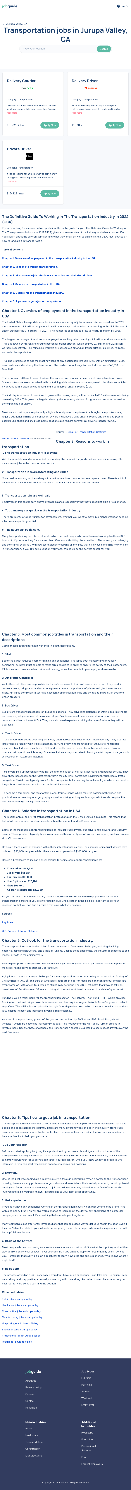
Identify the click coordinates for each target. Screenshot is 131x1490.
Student (85, 1391)
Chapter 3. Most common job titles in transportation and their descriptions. (47, 275)
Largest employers (92, 1463)
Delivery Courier (21, 80)
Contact (29, 1400)
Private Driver (19, 148)
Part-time (86, 1384)
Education (87, 1439)
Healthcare (31, 1435)
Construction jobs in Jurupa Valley (21, 1311)
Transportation (34, 1442)
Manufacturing (33, 1455)
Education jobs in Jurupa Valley (20, 1329)
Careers (29, 1394)
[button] (123, 6)
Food (84, 1457)
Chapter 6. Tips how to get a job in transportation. (32, 301)
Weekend (86, 1398)
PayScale (7, 922)
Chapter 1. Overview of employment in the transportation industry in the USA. (49, 258)
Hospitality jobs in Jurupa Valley (20, 1323)
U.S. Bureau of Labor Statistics (20, 931)
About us (30, 1380)
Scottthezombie (9, 438)
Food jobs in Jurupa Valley (17, 1341)
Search (104, 48)
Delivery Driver (85, 80)
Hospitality (87, 1432)
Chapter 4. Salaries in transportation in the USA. (31, 284)
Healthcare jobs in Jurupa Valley (20, 1305)
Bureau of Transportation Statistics (86, 431)
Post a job (31, 1407)
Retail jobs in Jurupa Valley (17, 1299)
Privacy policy (33, 1387)
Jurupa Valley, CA (16, 23)
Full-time (86, 1377)
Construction (32, 1448)
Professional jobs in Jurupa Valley (21, 1335)
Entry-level (87, 1404)
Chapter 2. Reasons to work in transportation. (30, 266)
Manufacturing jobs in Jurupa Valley (22, 1317)
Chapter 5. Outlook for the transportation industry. (33, 292)
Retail (28, 1428)
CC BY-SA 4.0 (23, 438)
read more (12, 112)
